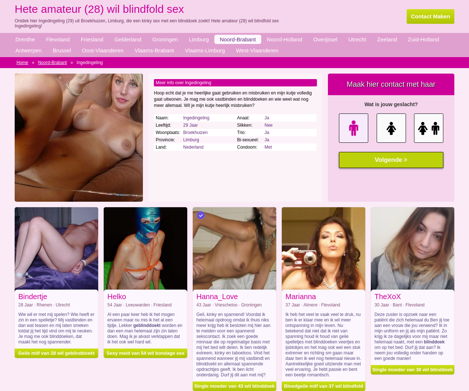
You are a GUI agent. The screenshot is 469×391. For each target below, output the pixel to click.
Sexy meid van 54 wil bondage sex (145, 353)
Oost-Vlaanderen (102, 50)
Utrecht (357, 39)
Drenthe (25, 39)
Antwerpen (28, 50)
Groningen (165, 39)
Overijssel (325, 39)
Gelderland (127, 39)
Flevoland (58, 39)
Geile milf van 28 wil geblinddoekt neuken (56, 354)
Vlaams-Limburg (205, 50)
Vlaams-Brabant (154, 50)
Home (22, 62)
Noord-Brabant (238, 39)
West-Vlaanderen (257, 50)
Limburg (199, 39)
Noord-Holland (284, 39)
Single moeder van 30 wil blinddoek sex (412, 371)
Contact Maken (430, 16)
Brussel (62, 50)
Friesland (92, 39)
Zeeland (387, 39)
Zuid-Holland (423, 39)
